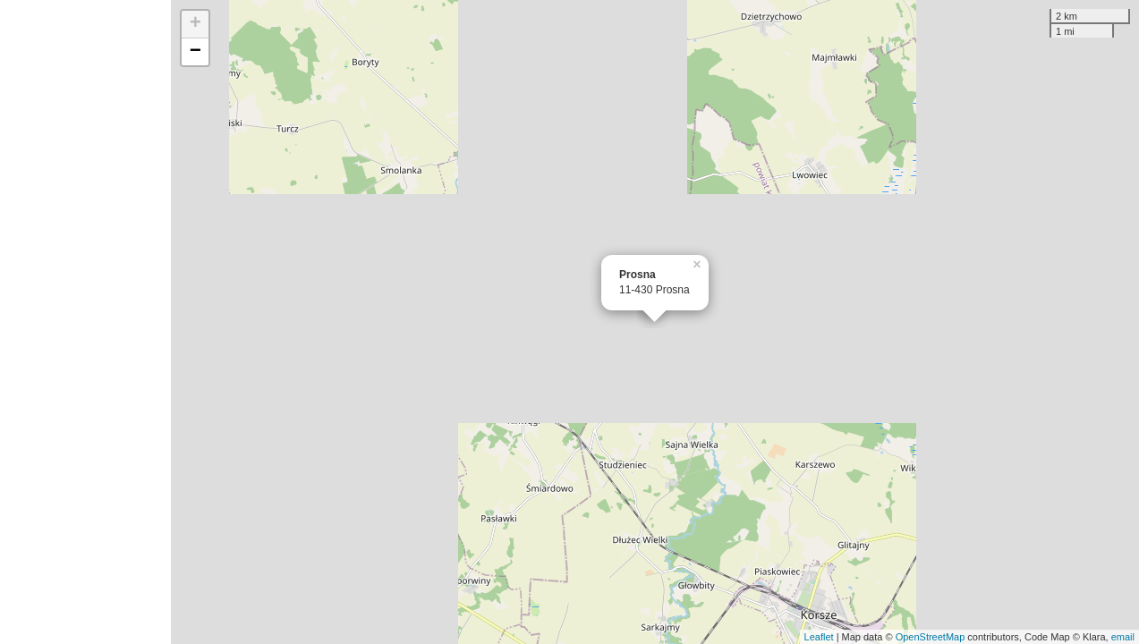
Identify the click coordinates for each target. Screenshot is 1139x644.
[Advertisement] (85, 322)
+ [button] (195, 24)
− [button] (195, 51)
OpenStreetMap (930, 636)
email (1123, 636)
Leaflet (819, 636)
